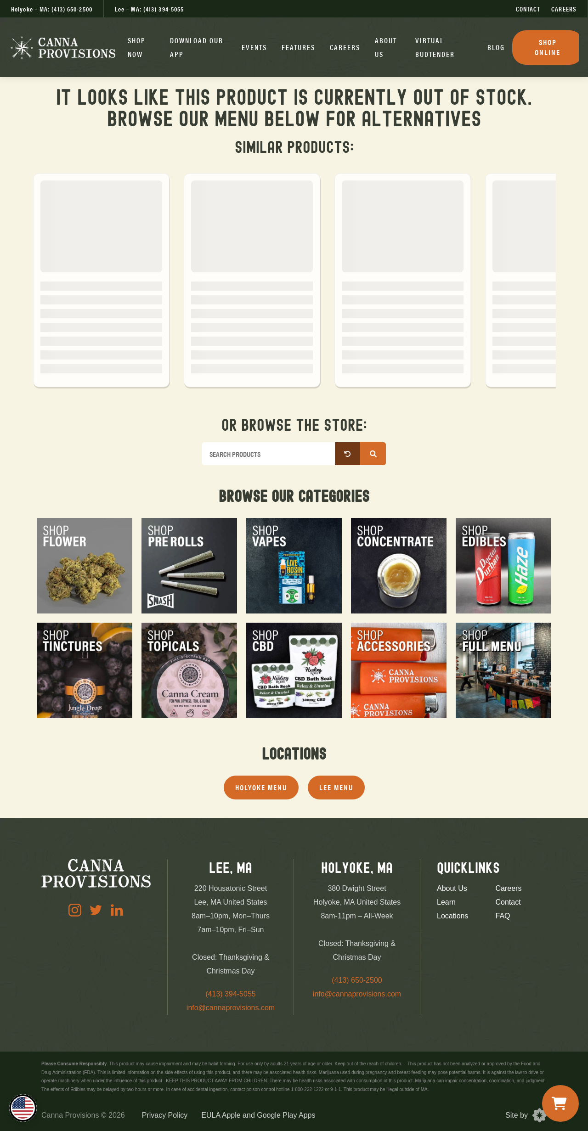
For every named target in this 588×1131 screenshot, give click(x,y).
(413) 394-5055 (230, 994)
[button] (141, 47)
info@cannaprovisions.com (231, 1008)
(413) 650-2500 (357, 980)
